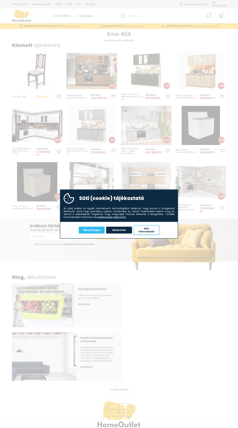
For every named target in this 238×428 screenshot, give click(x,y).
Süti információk (146, 230)
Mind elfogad (91, 230)
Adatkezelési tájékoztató (112, 217)
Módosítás (119, 230)
